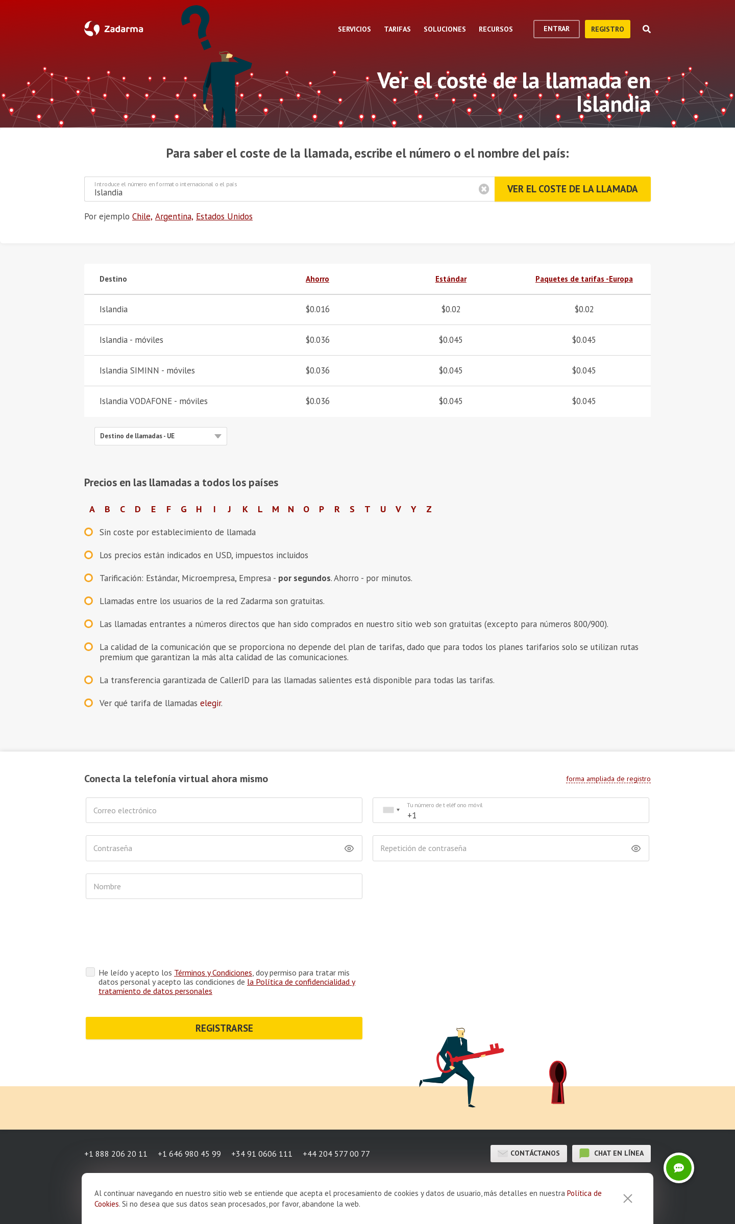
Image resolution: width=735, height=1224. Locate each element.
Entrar (557, 28)
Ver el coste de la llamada (572, 189)
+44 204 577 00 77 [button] (336, 1153)
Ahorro (317, 279)
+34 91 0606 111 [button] (261, 1153)
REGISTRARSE (224, 1028)
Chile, (142, 216)
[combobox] (391, 810)
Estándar (451, 279)
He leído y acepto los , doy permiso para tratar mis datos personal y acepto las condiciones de (227, 981)
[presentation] (163, 936)
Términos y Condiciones (213, 972)
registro (607, 29)
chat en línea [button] (611, 1153)
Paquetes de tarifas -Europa (584, 279)
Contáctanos (529, 1153)
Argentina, (174, 216)
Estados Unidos (224, 216)
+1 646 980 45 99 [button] (189, 1153)
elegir (210, 703)
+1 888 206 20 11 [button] (116, 1153)
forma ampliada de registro (608, 778)
